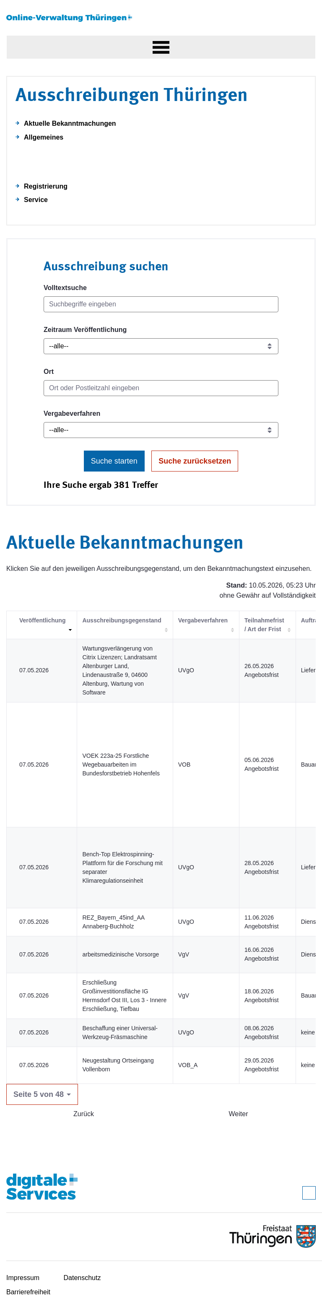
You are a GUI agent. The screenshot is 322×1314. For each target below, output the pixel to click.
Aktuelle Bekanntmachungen (70, 123)
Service (36, 199)
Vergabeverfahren (72, 413)
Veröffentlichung (42, 620)
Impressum (22, 1277)
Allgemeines (43, 137)
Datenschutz (82, 1277)
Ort (49, 371)
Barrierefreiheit (28, 1292)
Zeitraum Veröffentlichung (85, 329)
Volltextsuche (65, 287)
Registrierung (46, 186)
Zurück (83, 1113)
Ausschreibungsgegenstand (121, 620)
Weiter (238, 1113)
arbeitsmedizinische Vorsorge (120, 954)
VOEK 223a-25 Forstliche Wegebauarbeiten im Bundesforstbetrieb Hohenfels (120, 764)
